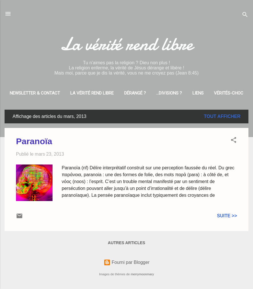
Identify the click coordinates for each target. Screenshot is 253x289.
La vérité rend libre (126, 44)
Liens (198, 93)
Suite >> (227, 215)
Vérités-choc (228, 93)
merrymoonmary (142, 274)
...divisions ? (169, 93)
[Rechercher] (245, 15)
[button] (233, 141)
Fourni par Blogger (127, 262)
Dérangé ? (135, 93)
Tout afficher (222, 116)
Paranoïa (34, 141)
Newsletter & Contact (35, 93)
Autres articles (126, 242)
